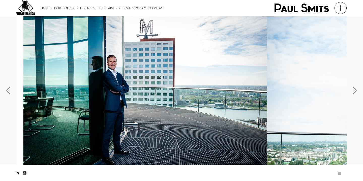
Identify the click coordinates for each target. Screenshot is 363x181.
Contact (157, 8)
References (85, 8)
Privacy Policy (134, 8)
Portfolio (63, 8)
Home (45, 8)
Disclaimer (108, 8)
